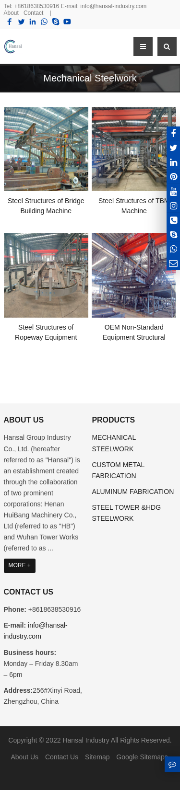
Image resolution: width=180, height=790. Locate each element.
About (11, 13)
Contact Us (61, 757)
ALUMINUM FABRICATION (133, 491)
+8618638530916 (37, 6)
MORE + (20, 565)
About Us (24, 757)
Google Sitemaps (142, 757)
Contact (33, 13)
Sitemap (97, 757)
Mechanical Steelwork (90, 78)
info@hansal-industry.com (113, 6)
